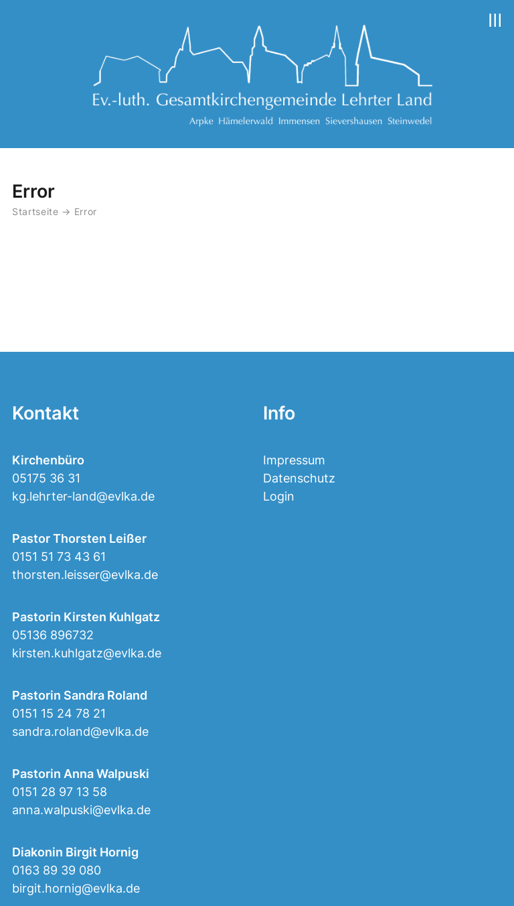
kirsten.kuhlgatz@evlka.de (86, 653)
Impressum (294, 460)
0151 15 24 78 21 (59, 713)
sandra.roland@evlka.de (80, 731)
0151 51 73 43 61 (59, 556)
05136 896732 (53, 635)
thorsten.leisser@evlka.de (85, 575)
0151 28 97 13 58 (59, 792)
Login (278, 496)
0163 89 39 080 (56, 870)
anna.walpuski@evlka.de (81, 810)
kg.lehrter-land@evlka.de (83, 496)
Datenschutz (299, 478)
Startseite (35, 211)
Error (85, 211)
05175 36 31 (46, 478)
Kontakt (45, 413)
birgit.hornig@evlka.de (76, 888)
